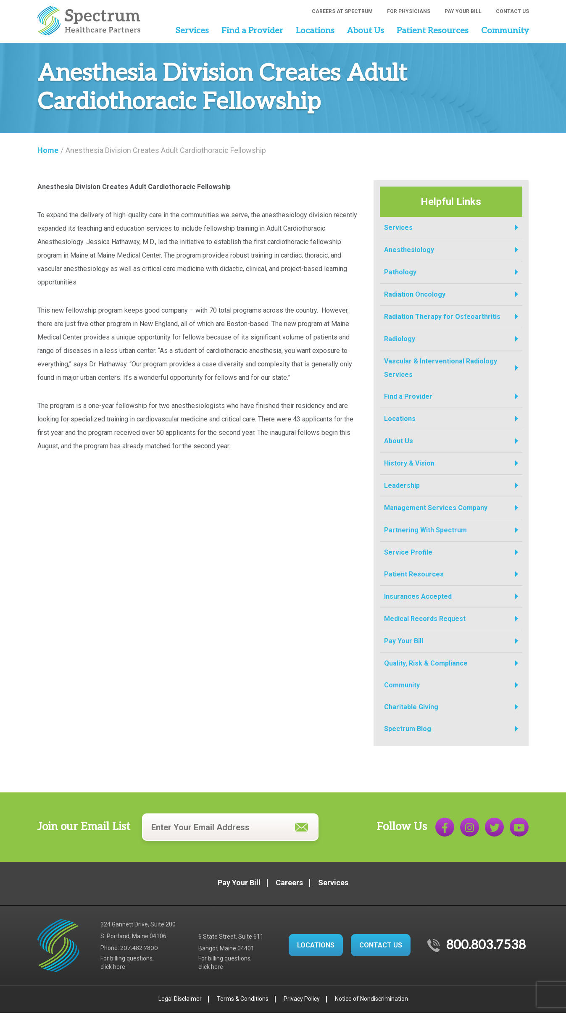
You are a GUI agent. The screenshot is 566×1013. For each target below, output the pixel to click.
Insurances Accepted (418, 596)
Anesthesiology (409, 250)
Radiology (399, 339)
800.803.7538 (486, 945)
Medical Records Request (425, 619)
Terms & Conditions (243, 998)
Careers (289, 882)
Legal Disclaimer (180, 998)
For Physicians (408, 11)
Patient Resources (433, 31)
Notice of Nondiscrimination (371, 998)
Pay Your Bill (463, 11)
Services (192, 31)
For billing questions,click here (127, 962)
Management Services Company (435, 508)
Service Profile (408, 552)
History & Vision (409, 463)
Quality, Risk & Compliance (426, 663)
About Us (365, 31)
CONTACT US (380, 945)
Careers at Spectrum (342, 11)
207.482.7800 (139, 948)
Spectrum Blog (407, 729)
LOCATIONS (315, 945)
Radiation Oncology (414, 294)
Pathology (400, 272)
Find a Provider (252, 31)
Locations (315, 31)
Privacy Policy (302, 998)
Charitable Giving (411, 707)
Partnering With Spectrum (425, 530)
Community (505, 31)
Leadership (402, 485)
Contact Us (512, 11)
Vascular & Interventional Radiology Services (440, 368)
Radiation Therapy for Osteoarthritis (442, 317)
